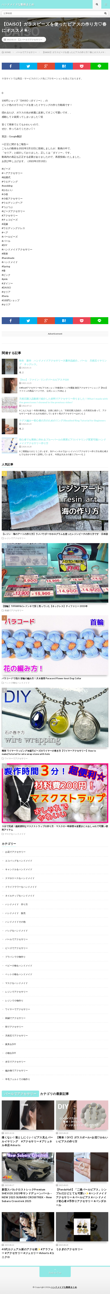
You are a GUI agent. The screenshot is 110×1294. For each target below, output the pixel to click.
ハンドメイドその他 (15, 921)
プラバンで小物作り (15, 956)
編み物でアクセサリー (16, 1070)
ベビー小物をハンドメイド (18, 965)
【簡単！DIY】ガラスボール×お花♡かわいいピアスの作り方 (82, 1139)
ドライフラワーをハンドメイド (21, 886)
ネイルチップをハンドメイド (20, 895)
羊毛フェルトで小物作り (17, 1079)
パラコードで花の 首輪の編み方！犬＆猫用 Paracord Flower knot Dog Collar (41, 678)
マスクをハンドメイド (15, 834)
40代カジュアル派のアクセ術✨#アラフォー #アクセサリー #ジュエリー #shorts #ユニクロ (28, 1253)
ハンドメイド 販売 (15, 913)
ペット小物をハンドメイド (17, 683)
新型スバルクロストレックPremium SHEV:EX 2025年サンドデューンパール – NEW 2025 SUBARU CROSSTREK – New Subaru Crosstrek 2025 (27, 1195)
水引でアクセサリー (15, 1061)
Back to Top (55, 1272)
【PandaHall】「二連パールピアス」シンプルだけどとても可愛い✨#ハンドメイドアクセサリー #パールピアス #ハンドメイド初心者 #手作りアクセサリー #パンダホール (81, 1197)
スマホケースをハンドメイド (20, 878)
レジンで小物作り (14, 1000)
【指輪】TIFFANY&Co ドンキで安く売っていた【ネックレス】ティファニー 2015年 (45, 606)
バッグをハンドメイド (16, 930)
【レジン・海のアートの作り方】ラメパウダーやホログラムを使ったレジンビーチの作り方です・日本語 (55, 534)
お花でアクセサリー (15, 851)
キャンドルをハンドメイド (18, 869)
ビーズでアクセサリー (16, 948)
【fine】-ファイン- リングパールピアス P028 (44, 379)
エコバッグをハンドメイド (18, 860)
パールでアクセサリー (31, 39)
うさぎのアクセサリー (69, 1249)
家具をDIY (10, 1044)
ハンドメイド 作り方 (16, 904)
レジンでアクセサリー (15, 538)
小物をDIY (10, 1053)
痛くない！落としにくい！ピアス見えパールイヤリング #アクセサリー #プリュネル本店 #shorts (27, 1141)
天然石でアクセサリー (16, 1035)
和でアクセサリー (14, 1026)
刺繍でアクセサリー (14, 610)
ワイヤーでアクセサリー (16, 758)
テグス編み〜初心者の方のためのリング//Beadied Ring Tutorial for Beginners (62, 420)
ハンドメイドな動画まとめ (64, 1287)
